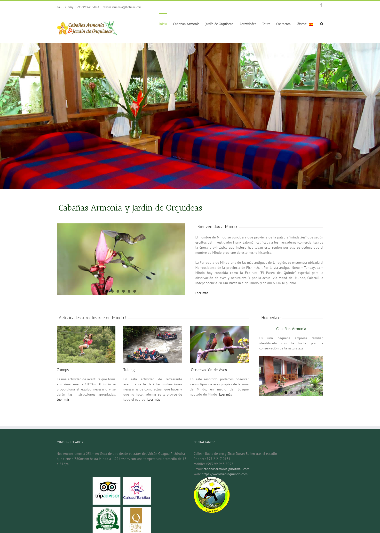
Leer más (201, 293)
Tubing (129, 369)
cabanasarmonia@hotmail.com (122, 7)
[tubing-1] (152, 328)
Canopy (63, 369)
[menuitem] (166, 23)
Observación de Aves (208, 369)
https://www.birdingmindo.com (224, 474)
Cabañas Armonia (291, 328)
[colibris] (219, 328)
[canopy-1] (86, 328)
